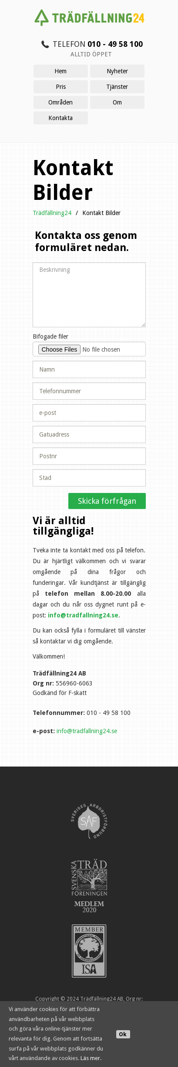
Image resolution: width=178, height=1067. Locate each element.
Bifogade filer (50, 336)
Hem (60, 71)
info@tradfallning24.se (83, 615)
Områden (60, 102)
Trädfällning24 (52, 212)
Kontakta (60, 117)
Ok (123, 1034)
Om (117, 102)
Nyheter (117, 71)
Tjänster (117, 86)
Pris (61, 86)
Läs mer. (91, 1058)
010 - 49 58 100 (115, 44)
